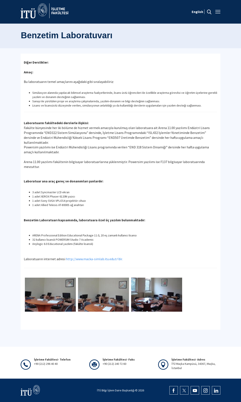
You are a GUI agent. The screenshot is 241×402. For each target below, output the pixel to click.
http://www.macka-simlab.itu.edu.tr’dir (94, 259)
